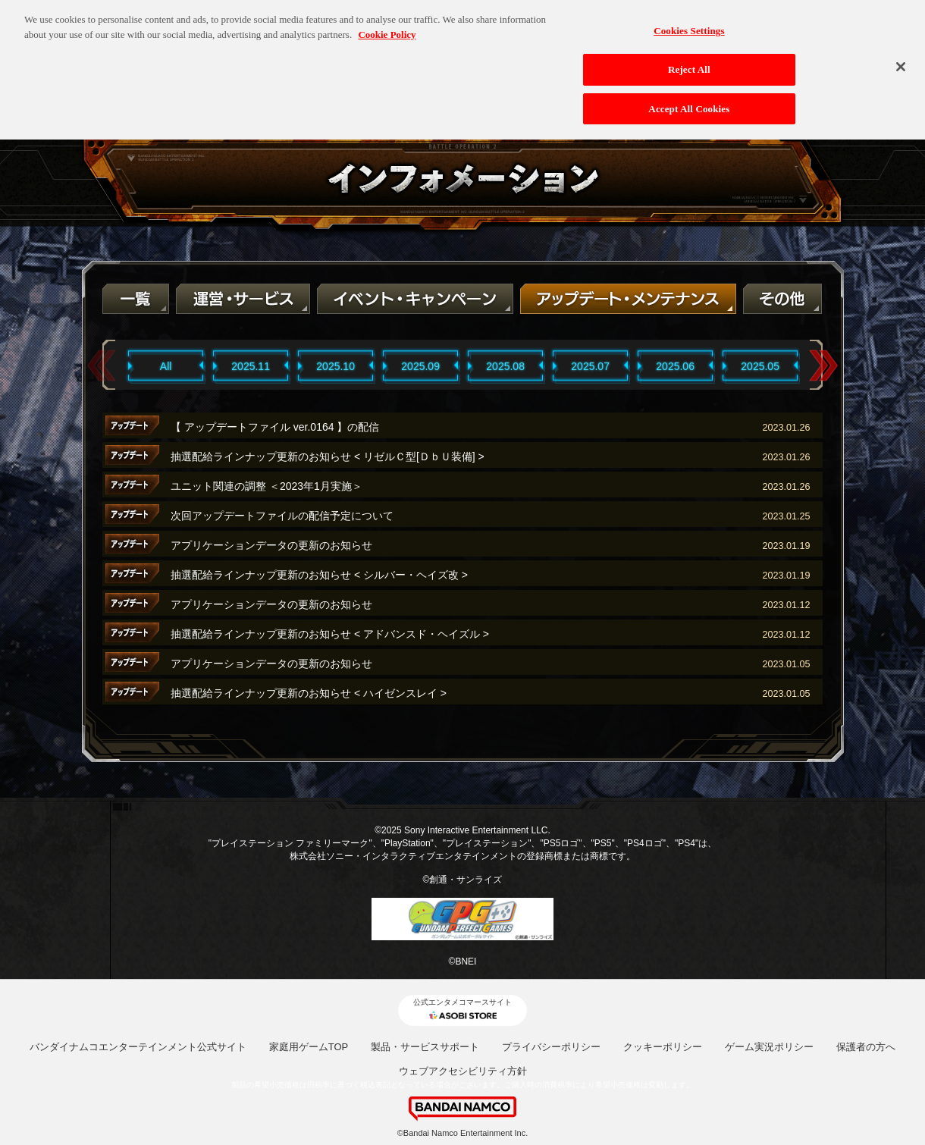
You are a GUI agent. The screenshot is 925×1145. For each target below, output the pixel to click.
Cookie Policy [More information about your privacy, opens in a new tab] (386, 27)
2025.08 (505, 366)
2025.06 (675, 366)
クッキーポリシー (662, 1046)
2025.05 (760, 366)
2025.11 (250, 366)
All (166, 366)
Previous (101, 365)
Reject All (689, 62)
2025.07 (590, 366)
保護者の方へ (865, 1046)
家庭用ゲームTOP (309, 1046)
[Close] (900, 60)
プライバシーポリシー (551, 1046)
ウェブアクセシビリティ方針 (463, 1071)
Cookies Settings (689, 24)
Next (823, 365)
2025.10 (335, 366)
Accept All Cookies (688, 101)
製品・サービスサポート (425, 1046)
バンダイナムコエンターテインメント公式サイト (138, 1046)
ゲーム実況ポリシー (769, 1046)
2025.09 (420, 366)
